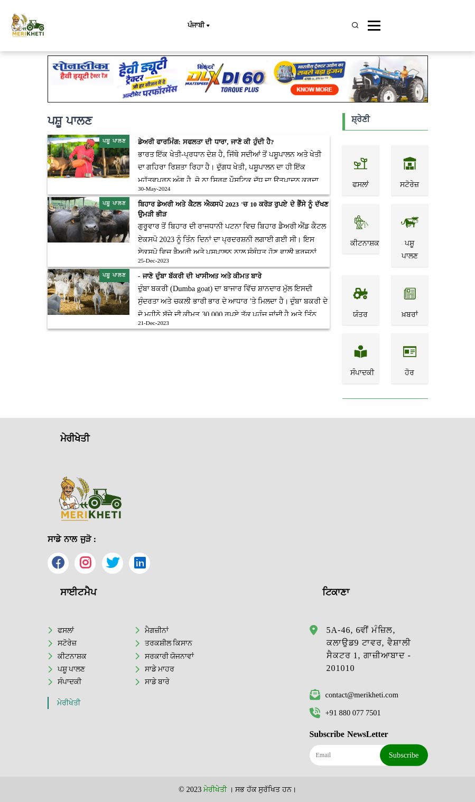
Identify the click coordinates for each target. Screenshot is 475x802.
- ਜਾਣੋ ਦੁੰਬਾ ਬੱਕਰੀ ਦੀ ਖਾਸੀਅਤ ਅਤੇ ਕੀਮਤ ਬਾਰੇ (200, 276)
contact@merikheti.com (354, 695)
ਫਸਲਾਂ (66, 630)
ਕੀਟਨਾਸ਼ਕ (72, 656)
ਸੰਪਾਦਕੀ (69, 681)
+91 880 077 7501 (345, 712)
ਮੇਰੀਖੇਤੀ (68, 703)
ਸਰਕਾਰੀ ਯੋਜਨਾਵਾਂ (169, 656)
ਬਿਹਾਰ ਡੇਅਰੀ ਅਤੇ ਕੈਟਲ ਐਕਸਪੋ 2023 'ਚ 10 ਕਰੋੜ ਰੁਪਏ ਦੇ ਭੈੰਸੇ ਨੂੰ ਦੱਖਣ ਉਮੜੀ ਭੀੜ (233, 209)
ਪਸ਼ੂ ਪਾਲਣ (72, 669)
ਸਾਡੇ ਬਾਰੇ (157, 681)
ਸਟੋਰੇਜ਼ (67, 643)
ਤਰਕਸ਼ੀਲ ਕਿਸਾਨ (169, 643)
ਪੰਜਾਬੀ (198, 26)
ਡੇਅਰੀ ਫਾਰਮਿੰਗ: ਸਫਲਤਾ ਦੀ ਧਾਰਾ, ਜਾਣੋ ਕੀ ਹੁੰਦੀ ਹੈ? (206, 142)
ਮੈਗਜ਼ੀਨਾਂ (157, 630)
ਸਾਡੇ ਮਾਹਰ (160, 669)
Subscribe (404, 755)
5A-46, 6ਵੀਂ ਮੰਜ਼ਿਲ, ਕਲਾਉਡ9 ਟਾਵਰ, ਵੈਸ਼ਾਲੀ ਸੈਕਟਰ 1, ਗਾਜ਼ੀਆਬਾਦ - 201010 (369, 649)
